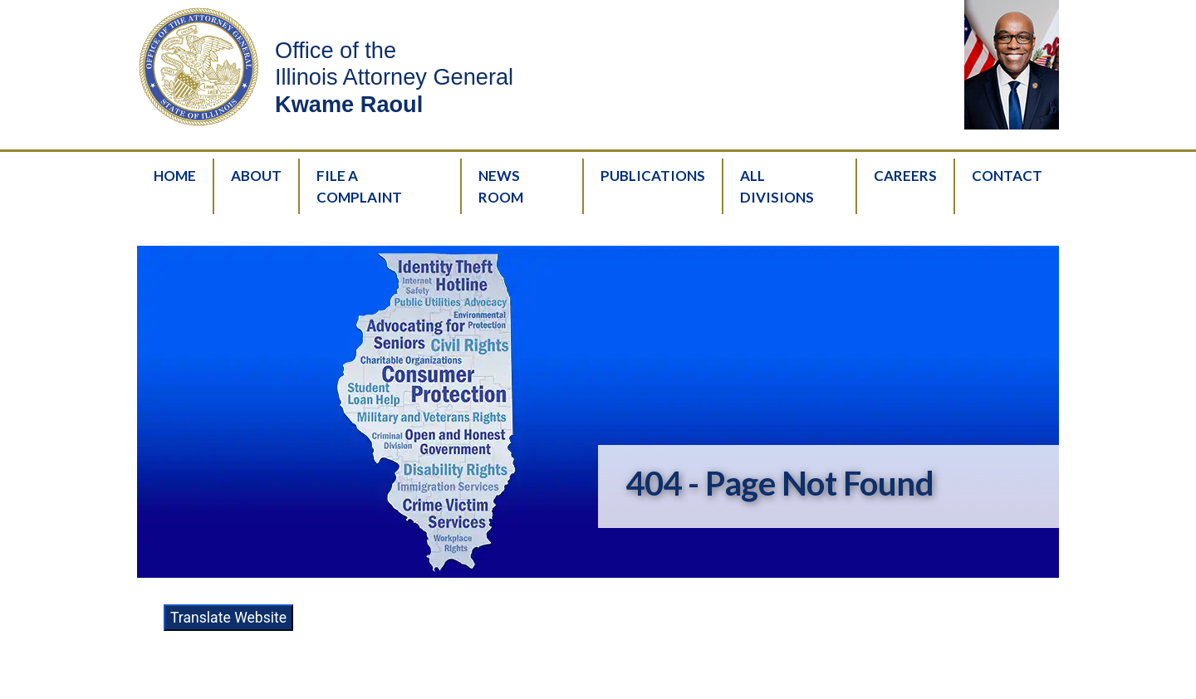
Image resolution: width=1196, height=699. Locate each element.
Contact (1007, 175)
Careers (905, 175)
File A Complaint (359, 186)
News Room (500, 186)
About (256, 175)
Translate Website (228, 617)
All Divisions (777, 186)
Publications (652, 175)
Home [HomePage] (175, 175)
